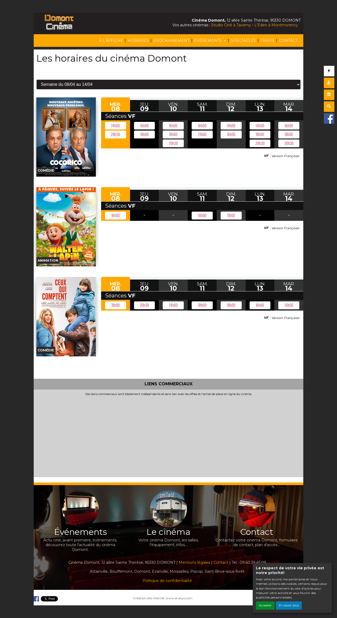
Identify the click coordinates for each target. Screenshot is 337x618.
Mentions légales (194, 562)
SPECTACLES (243, 40)
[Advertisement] (168, 435)
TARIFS (267, 40)
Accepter (265, 605)
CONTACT (288, 40)
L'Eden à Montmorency (276, 25)
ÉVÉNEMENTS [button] (208, 40)
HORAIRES (138, 40)
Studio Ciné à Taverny (231, 25)
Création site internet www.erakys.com (162, 598)
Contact (221, 562)
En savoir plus (289, 605)
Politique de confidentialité (167, 580)
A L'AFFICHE (111, 40)
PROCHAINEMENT (171, 40)
